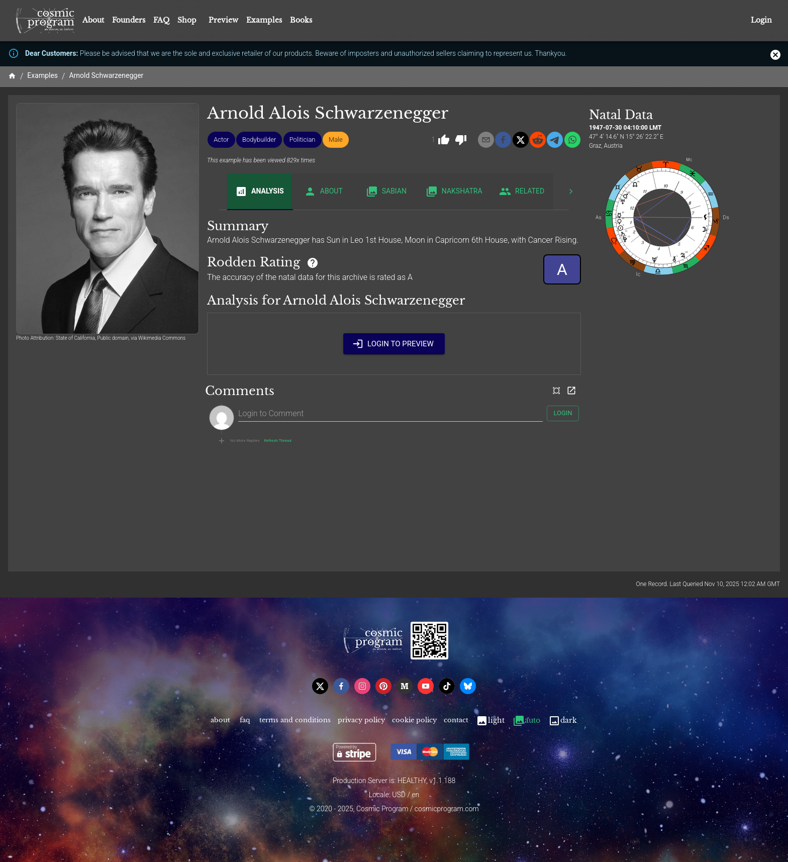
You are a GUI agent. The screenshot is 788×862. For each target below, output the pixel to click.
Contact (456, 720)
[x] (521, 140)
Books (301, 20)
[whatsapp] (572, 140)
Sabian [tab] (386, 191)
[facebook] (503, 140)
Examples (264, 20)
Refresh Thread (278, 440)
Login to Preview (394, 343)
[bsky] (468, 686)
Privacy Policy (361, 720)
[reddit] (538, 140)
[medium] (405, 686)
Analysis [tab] (259, 191)
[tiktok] (447, 686)
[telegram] (555, 140)
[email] (486, 140)
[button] (221, 140)
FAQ (161, 20)
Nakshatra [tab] (454, 191)
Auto (526, 720)
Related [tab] (521, 191)
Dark (562, 720)
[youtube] (426, 686)
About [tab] (323, 191)
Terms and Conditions (295, 720)
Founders (128, 20)
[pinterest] (383, 686)
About (93, 20)
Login (761, 20)
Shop (186, 20)
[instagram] (362, 686)
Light (490, 720)
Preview (223, 20)
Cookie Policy (414, 720)
